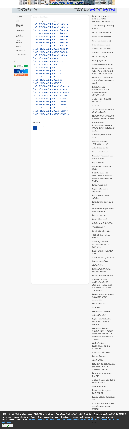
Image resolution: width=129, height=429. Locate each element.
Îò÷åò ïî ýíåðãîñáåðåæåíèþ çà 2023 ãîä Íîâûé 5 (49, 71)
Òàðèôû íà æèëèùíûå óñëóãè (101, 49)
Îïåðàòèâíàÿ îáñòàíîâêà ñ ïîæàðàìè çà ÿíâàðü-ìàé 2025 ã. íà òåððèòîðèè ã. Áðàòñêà (103, 366)
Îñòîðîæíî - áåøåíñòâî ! (99, 215)
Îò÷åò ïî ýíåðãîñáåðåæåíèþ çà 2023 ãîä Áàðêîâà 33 (50, 43)
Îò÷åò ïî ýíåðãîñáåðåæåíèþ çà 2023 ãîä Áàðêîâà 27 (50, 33)
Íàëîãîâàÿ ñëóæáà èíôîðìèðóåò (102, 223)
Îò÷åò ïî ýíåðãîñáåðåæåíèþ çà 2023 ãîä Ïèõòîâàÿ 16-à (51, 86)
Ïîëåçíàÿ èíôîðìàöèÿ (19, 35)
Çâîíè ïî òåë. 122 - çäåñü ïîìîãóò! (103, 257)
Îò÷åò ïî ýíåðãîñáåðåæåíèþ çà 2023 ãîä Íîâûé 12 (49, 61)
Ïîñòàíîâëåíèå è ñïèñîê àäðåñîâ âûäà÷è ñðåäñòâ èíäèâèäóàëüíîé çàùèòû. (103, 80)
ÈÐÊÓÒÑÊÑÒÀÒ (98, 304)
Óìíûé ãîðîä (96, 307)
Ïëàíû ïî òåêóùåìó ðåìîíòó (100, 32)
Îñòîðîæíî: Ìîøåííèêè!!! (99, 356)
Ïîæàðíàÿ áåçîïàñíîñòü (99, 60)
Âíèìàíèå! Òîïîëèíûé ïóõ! (100, 148)
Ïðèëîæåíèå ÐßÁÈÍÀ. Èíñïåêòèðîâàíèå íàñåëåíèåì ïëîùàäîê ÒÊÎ (101, 346)
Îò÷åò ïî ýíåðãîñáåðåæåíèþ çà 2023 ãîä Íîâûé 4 (49, 67)
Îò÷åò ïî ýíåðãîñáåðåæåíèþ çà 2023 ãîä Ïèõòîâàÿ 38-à (51, 105)
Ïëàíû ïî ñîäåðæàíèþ (98, 56)
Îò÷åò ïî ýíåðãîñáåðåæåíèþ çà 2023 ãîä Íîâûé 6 (49, 74)
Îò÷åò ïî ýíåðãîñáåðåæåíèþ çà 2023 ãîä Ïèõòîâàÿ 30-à (51, 95)
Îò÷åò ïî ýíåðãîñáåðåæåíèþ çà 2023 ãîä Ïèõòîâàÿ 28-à (51, 92)
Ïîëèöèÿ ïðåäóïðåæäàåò (100, 219)
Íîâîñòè (18, 21)
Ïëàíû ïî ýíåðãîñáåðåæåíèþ (101, 37)
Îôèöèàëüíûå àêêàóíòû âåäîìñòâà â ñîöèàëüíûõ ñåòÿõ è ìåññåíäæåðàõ (103, 297)
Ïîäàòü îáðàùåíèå (19, 41)
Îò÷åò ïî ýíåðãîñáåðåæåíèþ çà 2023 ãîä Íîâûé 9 (49, 83)
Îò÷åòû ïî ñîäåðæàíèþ (99, 152)
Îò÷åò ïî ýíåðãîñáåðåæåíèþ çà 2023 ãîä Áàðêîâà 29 (50, 36)
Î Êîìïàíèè (19, 17)
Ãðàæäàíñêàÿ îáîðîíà (99, 315)
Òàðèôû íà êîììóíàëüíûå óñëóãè (102, 53)
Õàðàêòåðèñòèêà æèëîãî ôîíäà (102, 64)
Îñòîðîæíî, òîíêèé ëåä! (99, 185)
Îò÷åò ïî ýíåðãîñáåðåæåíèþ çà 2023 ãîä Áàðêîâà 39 (50, 52)
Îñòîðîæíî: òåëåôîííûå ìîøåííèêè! (102, 276)
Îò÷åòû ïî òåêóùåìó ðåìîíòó (101, 231)
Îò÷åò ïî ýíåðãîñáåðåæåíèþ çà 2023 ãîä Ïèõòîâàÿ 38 (50, 102)
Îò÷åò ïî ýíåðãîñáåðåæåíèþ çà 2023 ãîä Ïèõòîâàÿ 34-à (51, 98)
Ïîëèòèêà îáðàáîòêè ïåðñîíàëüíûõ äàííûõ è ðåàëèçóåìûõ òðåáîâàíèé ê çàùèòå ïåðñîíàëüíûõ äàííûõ (103, 71)
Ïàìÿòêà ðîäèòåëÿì (98, 162)
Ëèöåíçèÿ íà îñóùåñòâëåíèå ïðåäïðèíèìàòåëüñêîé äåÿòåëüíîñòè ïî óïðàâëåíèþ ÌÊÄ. (103, 19)
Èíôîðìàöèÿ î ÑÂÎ (98, 265)
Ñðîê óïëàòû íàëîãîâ (99, 386)
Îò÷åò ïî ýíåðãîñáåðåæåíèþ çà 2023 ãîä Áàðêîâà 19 (50, 27)
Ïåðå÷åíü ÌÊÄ (20, 50)
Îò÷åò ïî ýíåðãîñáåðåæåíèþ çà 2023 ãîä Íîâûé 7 (49, 77)
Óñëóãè (18, 46)
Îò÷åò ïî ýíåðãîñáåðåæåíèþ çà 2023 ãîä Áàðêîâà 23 (50, 30)
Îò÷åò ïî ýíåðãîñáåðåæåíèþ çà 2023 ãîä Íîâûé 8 (49, 80)
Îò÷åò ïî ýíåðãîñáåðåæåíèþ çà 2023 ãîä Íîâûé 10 (49, 58)
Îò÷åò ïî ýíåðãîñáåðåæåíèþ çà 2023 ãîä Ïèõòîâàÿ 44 (50, 111)
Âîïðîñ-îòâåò (20, 31)
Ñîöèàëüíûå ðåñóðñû (19, 26)
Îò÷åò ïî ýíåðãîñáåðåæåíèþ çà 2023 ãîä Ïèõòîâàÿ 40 (50, 108)
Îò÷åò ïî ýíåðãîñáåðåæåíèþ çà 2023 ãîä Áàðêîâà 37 (50, 49)
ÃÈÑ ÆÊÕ (96, 105)
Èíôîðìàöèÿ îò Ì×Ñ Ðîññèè (101, 311)
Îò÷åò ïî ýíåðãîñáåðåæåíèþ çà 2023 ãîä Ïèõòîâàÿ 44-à (51, 114)
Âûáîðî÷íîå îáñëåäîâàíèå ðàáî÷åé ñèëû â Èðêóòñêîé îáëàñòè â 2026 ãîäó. (103, 406)
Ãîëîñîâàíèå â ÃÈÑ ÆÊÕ (100, 352)
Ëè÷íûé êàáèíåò (21, 55)
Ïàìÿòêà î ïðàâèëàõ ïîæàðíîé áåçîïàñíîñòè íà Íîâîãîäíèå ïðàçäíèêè (101, 321)
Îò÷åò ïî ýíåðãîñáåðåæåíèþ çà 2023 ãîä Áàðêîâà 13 (50, 24)
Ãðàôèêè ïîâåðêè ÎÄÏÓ (100, 261)
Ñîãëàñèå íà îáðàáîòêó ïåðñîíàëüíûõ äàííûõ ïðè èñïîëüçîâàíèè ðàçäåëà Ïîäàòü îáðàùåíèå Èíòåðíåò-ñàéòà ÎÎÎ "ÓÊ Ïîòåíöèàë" (102, 284)
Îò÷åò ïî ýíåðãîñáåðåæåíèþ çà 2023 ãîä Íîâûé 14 (49, 64)
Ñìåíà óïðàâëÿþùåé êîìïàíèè (101, 45)
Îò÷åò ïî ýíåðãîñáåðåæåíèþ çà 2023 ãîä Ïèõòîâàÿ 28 (50, 89)
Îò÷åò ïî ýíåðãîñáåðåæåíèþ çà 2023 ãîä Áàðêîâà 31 (50, 40)
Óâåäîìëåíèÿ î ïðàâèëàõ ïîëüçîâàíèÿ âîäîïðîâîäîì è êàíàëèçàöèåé (100, 244)
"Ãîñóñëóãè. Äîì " (98, 227)
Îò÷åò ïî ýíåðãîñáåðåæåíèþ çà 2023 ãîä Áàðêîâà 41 (50, 55)
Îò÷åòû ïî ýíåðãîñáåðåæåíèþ (101, 41)
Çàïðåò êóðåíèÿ (97, 360)
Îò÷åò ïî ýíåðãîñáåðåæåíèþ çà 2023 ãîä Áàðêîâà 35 (50, 46)
